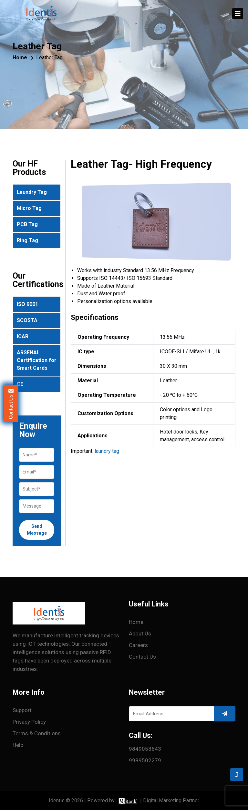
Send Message (37, 530)
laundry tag (107, 451)
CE (20, 384)
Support (22, 710)
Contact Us (142, 656)
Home (20, 57)
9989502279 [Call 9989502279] (145, 760)
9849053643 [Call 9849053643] (145, 749)
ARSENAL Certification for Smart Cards (37, 360)
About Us (140, 633)
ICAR (22, 336)
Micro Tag (29, 208)
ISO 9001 (27, 304)
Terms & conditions (37, 733)
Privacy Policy (29, 722)
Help (18, 745)
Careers (138, 645)
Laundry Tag (32, 192)
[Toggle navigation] (237, 13)
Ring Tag (27, 240)
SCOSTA (27, 320)
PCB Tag (27, 224)
